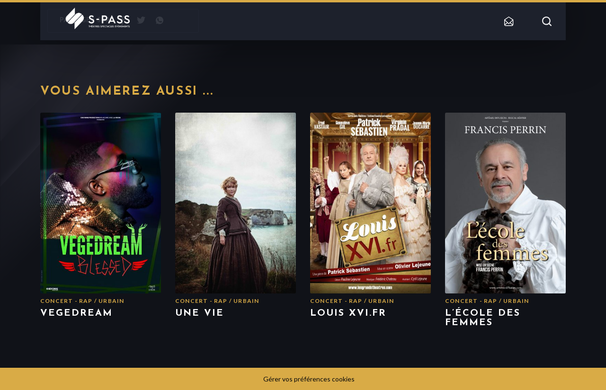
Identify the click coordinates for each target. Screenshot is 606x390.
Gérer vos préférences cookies (309, 379)
